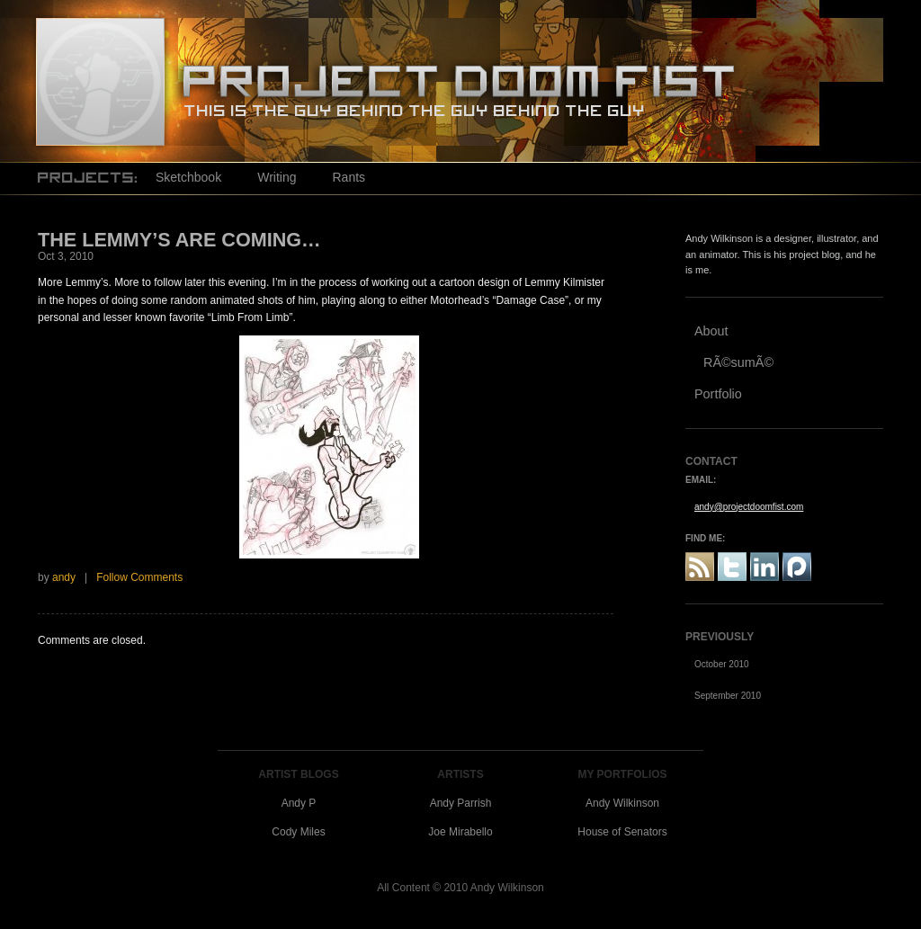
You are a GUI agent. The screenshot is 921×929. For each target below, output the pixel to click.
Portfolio (718, 394)
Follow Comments (139, 577)
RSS (699, 566)
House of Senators (621, 832)
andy (64, 577)
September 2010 (727, 696)
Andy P (299, 803)
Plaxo (796, 566)
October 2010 (721, 664)
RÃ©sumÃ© (738, 362)
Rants (348, 177)
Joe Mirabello (460, 832)
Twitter (732, 566)
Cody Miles (298, 832)
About (711, 331)
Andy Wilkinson (622, 803)
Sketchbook (188, 177)
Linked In (764, 566)
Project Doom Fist (100, 81)
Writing (276, 177)
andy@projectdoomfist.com (748, 507)
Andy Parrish (461, 803)
